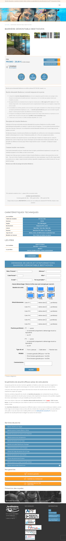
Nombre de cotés (18, 287)
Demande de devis (52, 64)
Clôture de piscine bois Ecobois (15, 458)
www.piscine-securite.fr (43, 411)
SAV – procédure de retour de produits (53, 519)
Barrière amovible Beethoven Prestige (18, 444)
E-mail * (13, 280)
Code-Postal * (12, 275)
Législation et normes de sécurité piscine (53, 516)
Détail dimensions (17, 302)
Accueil (7, 24)
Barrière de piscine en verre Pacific (16, 455)
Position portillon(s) (17, 328)
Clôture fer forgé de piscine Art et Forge (18, 451)
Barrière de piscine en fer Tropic (16, 441)
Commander (53, 60)
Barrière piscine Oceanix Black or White (18, 430)
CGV (50, 510)
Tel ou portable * (39, 280)
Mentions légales (52, 513)
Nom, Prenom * (11, 271)
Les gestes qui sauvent (33, 496)
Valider (34, 369)
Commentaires (18, 362)
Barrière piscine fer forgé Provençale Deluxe (19, 462)
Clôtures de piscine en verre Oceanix (17, 448)
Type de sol (19, 349)
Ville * (43, 275)
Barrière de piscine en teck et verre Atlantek (19, 434)
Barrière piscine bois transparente (16, 437)
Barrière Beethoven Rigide (14, 427)
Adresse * (42, 271)
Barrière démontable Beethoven (16, 465)
